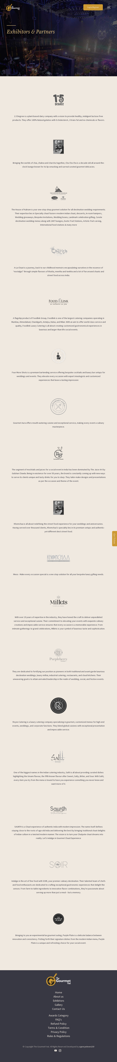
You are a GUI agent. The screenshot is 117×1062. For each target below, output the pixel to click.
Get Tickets (114, 538)
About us (58, 996)
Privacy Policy (58, 1032)
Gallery (58, 1004)
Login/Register (93, 7)
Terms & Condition (58, 1028)
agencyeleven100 (86, 1046)
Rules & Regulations (58, 1036)
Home (58, 992)
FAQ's (58, 1019)
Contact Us (58, 1009)
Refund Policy (58, 1023)
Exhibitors (58, 1000)
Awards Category (58, 1015)
